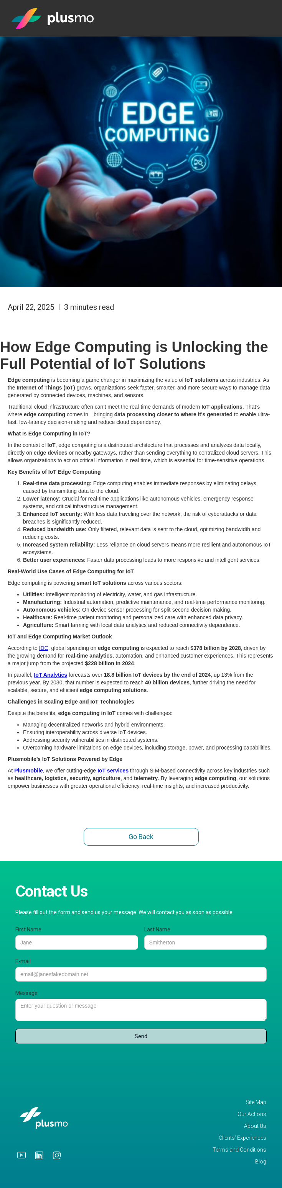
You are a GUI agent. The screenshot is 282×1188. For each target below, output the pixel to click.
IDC (43, 648)
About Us (255, 1126)
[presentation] (73, 1063)
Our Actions (251, 1114)
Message (26, 993)
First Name (28, 929)
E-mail (23, 961)
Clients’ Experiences (242, 1138)
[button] (268, 14)
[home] (53, 18)
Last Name (157, 929)
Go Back (141, 837)
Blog (260, 1162)
